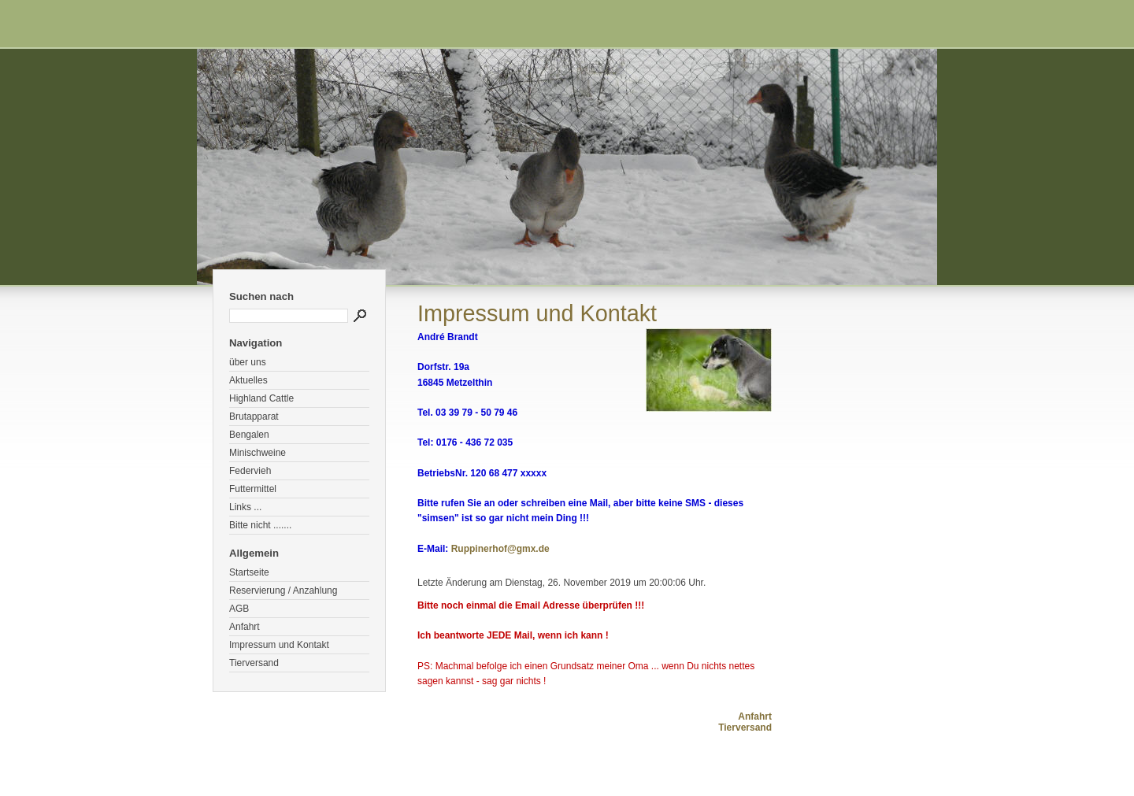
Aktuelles (248, 380)
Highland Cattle (261, 398)
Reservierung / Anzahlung (283, 590)
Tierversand (254, 662)
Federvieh (250, 470)
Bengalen (249, 434)
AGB (239, 608)
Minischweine (257, 452)
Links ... (245, 507)
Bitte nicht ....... (260, 525)
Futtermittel (252, 488)
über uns (247, 362)
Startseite (249, 572)
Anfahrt (244, 626)
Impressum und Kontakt (279, 644)
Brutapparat (254, 416)
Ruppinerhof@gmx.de (500, 548)
